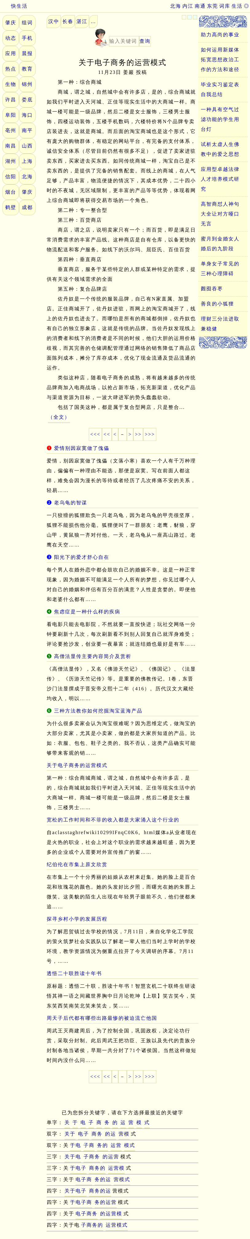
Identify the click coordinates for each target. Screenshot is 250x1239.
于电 (75, 1145)
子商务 (92, 1156)
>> (138, 434)
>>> (150, 434)
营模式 (122, 1179)
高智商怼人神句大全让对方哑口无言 (220, 213)
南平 (27, 130)
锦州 (27, 84)
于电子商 (81, 1202)
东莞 (212, 6)
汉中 (53, 21)
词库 (224, 6)
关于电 (72, 1156)
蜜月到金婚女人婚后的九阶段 (220, 243)
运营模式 (117, 1225)
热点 (10, 68)
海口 (27, 115)
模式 (129, 1145)
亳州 (10, 130)
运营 (116, 1145)
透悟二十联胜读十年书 (74, 973)
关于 (70, 1133)
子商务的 (92, 1225)
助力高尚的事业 (220, 34)
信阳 (10, 176)
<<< (95, 434)
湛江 (82, 21)
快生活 (14, 6)
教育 (27, 68)
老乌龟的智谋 (70, 502)
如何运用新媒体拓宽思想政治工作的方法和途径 (220, 59)
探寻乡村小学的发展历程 (77, 919)
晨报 (27, 53)
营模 (124, 1133)
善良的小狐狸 (217, 303)
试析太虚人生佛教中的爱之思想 (220, 149)
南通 (200, 6)
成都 (27, 207)
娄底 (27, 99)
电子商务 (87, 1213)
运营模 (116, 1168)
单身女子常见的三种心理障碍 (220, 268)
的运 (110, 1133)
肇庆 (10, 22)
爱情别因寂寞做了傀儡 (81, 448)
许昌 (10, 99)
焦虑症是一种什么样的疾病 (87, 611)
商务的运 (100, 1190)
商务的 (97, 1168)
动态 (10, 38)
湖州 (10, 161)
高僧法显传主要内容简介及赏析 (92, 656)
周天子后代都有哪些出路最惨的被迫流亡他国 (102, 1018)
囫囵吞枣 (212, 288)
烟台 (10, 192)
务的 (102, 1145)
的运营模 (111, 1213)
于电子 (78, 1168)
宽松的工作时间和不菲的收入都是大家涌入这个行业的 (113, 819)
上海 (27, 161)
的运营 (111, 1156)
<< (107, 434)
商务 (97, 1133)
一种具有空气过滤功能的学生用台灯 (220, 119)
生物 (10, 84)
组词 (27, 22)
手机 (27, 38)
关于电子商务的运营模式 (77, 765)
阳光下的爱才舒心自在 (81, 557)
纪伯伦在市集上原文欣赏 (77, 864)
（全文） (59, 417)
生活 (237, 6)
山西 (27, 145)
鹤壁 (10, 207)
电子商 (84, 1179)
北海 (175, 6)
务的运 (103, 1179)
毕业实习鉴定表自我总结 (220, 89)
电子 (83, 1133)
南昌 (10, 145)
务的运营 (106, 1202)
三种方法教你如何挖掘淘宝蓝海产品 (98, 710)
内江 (187, 6)
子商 (89, 1145)
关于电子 (75, 1190)
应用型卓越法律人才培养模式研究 (220, 179)
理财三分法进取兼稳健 (220, 323)
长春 (67, 21)
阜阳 (10, 115)
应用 (10, 53)
